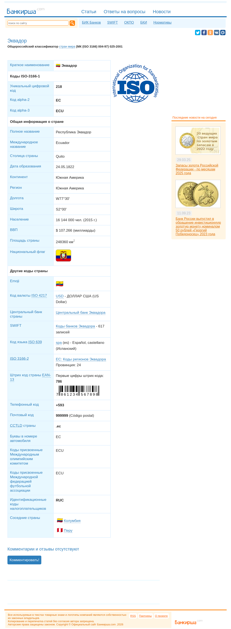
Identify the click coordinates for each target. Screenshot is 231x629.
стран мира (67, 46)
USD (59, 296)
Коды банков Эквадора (75, 326)
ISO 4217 (39, 295)
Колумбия (72, 521)
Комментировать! (24, 560)
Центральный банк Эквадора (80, 312)
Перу (68, 530)
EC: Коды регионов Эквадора (81, 359)
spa (59, 342)
